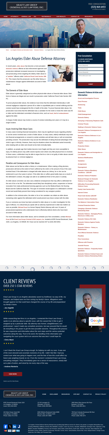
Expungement (82, 156)
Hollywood (81, 406)
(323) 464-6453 (98, 6)
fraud (51, 111)
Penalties (80, 217)
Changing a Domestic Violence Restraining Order (90, 195)
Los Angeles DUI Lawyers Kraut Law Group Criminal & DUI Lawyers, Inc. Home (27, 6)
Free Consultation (84, 53)
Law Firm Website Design (96, 429)
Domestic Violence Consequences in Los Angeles (89, 126)
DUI (45, 14)
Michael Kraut (23, 205)
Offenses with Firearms (84, 223)
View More (13, 354)
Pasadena (39, 408)
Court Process (82, 99)
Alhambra (35, 406)
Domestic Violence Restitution (86, 185)
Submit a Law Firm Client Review (10, 361)
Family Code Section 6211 (85, 176)
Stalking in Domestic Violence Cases (88, 123)
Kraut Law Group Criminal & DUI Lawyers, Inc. (31, 217)
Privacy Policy (101, 374)
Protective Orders (83, 136)
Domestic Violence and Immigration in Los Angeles (90, 143)
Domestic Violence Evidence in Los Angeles (90, 133)
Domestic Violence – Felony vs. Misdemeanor (87, 210)
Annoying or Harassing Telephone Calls (89, 117)
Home (8, 14)
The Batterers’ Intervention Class (87, 188)
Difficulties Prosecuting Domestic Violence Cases (90, 172)
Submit (90, 82)
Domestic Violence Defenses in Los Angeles (90, 130)
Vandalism (81, 150)
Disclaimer (58, 374)
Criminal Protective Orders (85, 191)
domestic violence (12, 66)
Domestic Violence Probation (86, 164)
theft (55, 111)
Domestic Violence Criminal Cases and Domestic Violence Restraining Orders (89, 235)
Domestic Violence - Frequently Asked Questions (89, 230)
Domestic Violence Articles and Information (90, 91)
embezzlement (65, 111)
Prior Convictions (83, 220)
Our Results (70, 14)
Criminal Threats (82, 120)
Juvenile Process (83, 226)
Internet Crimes (82, 179)
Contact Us (85, 14)
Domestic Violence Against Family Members (90, 207)
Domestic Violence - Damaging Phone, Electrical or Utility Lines (89, 200)
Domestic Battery (83, 114)
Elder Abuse (81, 139)
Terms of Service (46, 420)
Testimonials (56, 14)
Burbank (54, 406)
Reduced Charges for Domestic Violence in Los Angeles (90, 167)
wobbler (21, 74)
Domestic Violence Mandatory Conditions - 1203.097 (90, 160)
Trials (79, 105)
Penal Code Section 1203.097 (86, 182)
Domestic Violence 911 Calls (86, 204)
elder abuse (21, 64)
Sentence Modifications (84, 147)
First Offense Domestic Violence (87, 214)
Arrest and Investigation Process (87, 96)
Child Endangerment (84, 111)
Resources (98, 14)
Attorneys (19, 14)
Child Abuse (81, 108)
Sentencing (81, 102)
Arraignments (82, 153)
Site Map (79, 374)
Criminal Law (33, 14)
